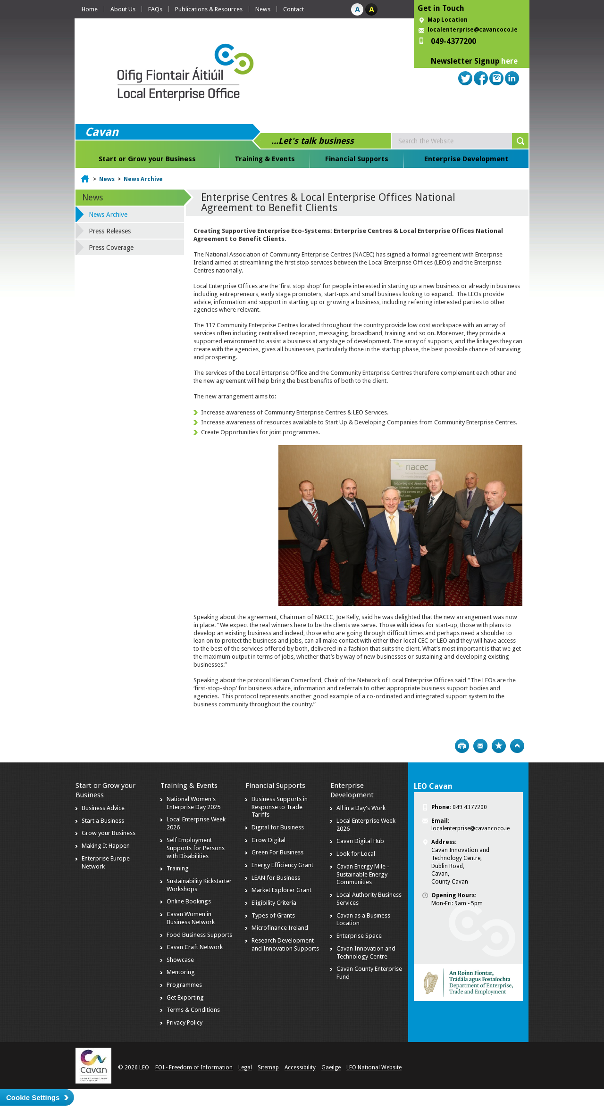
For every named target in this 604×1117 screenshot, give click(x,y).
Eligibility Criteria (274, 902)
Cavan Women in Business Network (191, 918)
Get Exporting (185, 997)
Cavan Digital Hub (360, 840)
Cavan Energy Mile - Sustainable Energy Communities (362, 874)
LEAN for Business (276, 877)
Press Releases (110, 231)
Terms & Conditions (193, 1009)
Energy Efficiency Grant (282, 865)
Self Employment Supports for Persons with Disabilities (196, 848)
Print (462, 746)
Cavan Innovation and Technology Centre (365, 952)
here (509, 61)
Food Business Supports (199, 934)
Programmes (184, 984)
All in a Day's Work (361, 807)
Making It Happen (106, 845)
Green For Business (277, 852)
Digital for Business (278, 827)
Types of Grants (273, 915)
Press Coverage (111, 247)
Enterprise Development (466, 159)
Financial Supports (356, 159)
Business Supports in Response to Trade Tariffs (280, 807)
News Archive (143, 179)
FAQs (155, 9)
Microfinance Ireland (280, 927)
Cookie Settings (32, 1097)
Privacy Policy (184, 1022)
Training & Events (265, 159)
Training (178, 868)
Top (517, 746)
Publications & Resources (209, 9)
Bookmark (499, 746)
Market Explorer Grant (281, 890)
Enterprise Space (359, 935)
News (262, 9)
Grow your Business (108, 832)
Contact (293, 9)
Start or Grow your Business (147, 159)
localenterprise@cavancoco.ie (473, 29)
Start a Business (103, 820)
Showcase (180, 959)
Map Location (448, 20)
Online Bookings (189, 901)
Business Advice (103, 807)
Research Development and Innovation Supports (285, 944)
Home (90, 9)
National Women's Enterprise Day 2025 (193, 803)
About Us (122, 9)
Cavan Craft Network (195, 947)
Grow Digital (268, 840)
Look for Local (355, 853)
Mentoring (181, 972)
